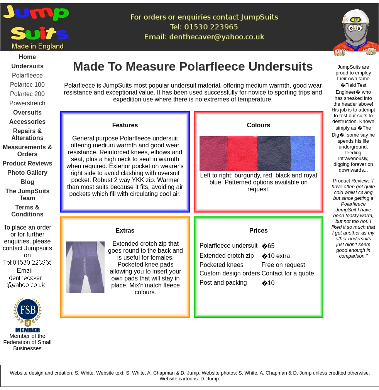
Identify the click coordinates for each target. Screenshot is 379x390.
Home (27, 57)
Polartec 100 (27, 84)
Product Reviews (27, 163)
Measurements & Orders (27, 150)
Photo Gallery (27, 172)
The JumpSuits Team (27, 194)
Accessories (27, 121)
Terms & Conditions (27, 211)
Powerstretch (27, 103)
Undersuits (27, 66)
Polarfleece (27, 75)
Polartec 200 (27, 94)
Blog (27, 182)
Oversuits (27, 112)
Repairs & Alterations (27, 134)
